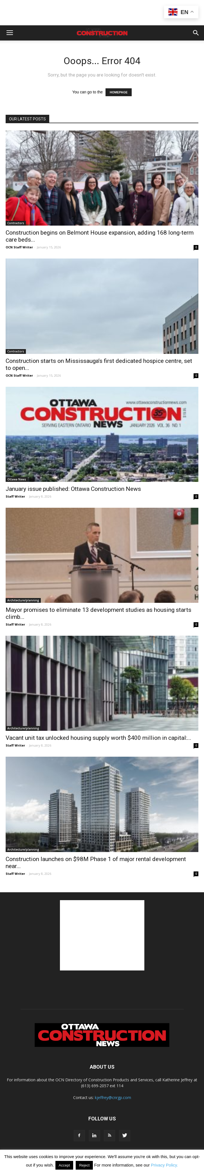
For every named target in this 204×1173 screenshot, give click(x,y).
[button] (196, 33)
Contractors (15, 223)
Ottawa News (16, 479)
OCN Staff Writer (19, 247)
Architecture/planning (23, 600)
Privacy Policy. (164, 1165)
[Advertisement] (102, 935)
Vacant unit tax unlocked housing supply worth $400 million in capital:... (98, 737)
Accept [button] (64, 1165)
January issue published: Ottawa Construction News (73, 489)
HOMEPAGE (118, 92)
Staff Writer (15, 496)
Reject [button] (84, 1165)
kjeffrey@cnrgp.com (113, 1097)
